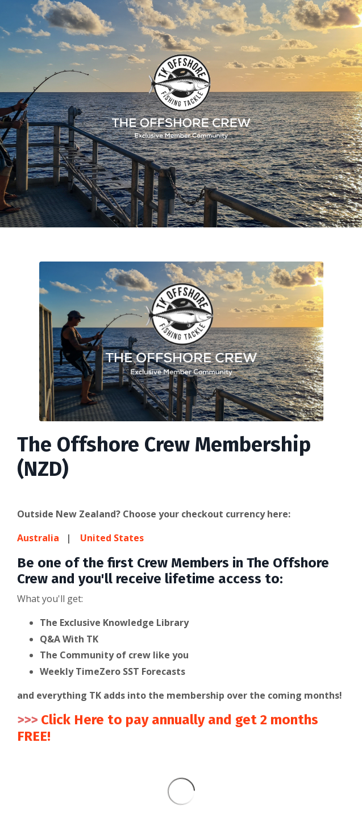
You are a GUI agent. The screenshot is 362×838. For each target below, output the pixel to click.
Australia (41, 538)
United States (112, 538)
